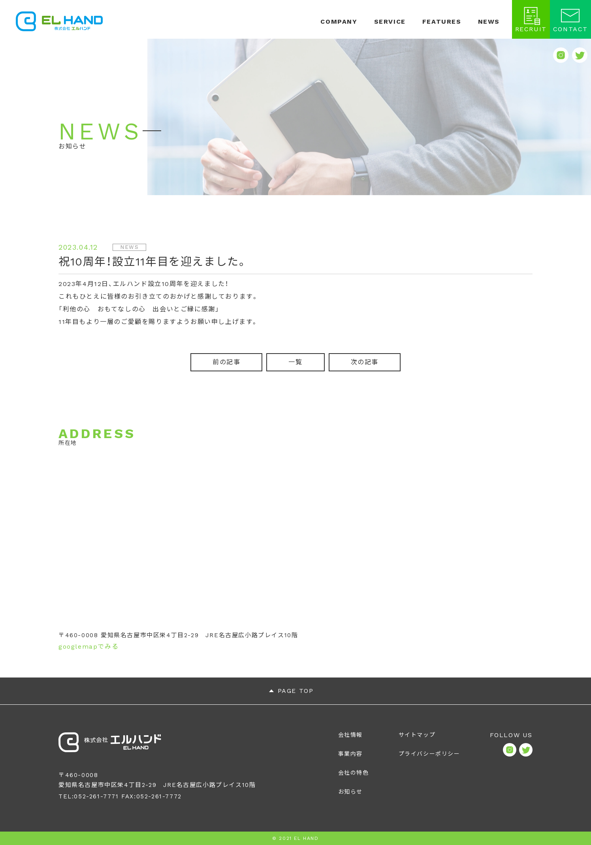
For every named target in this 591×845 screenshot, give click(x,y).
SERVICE (390, 22)
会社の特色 (353, 772)
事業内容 (350, 754)
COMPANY (338, 22)
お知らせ (350, 791)
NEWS (489, 22)
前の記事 (226, 362)
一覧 (295, 362)
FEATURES (441, 22)
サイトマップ (417, 735)
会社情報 (350, 735)
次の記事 (364, 362)
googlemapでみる (88, 646)
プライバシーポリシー (429, 754)
